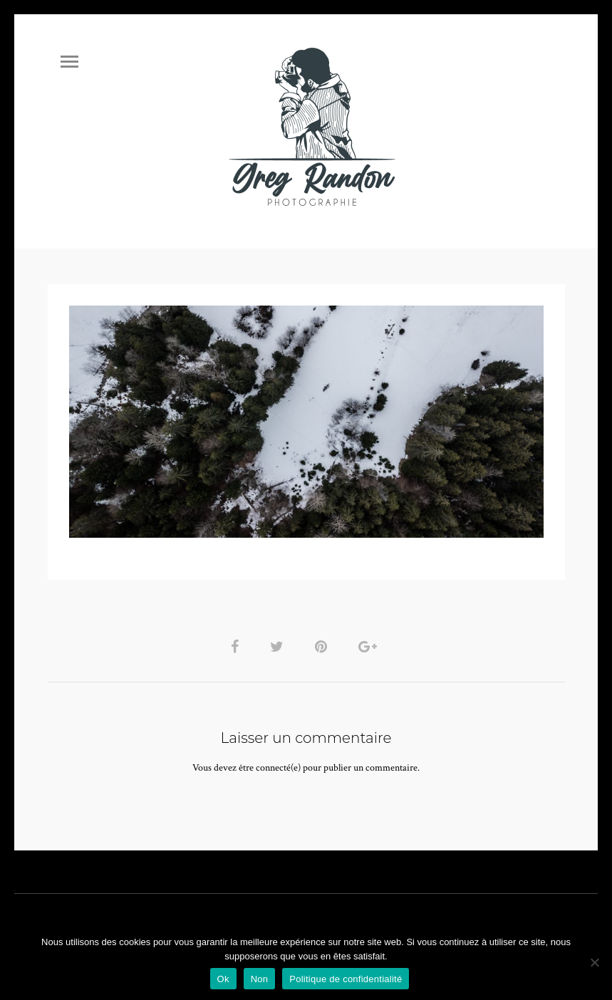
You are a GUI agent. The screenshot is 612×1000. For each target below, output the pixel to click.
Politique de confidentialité (345, 979)
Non (260, 979)
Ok (223, 979)
